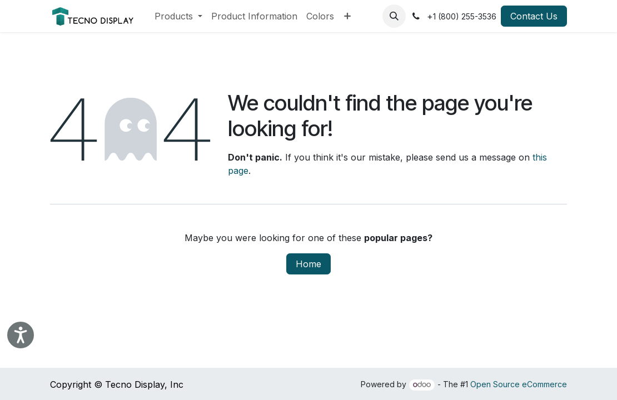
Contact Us (534, 16)
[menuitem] (178, 16)
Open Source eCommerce (518, 384)
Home (308, 263)
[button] (394, 16)
